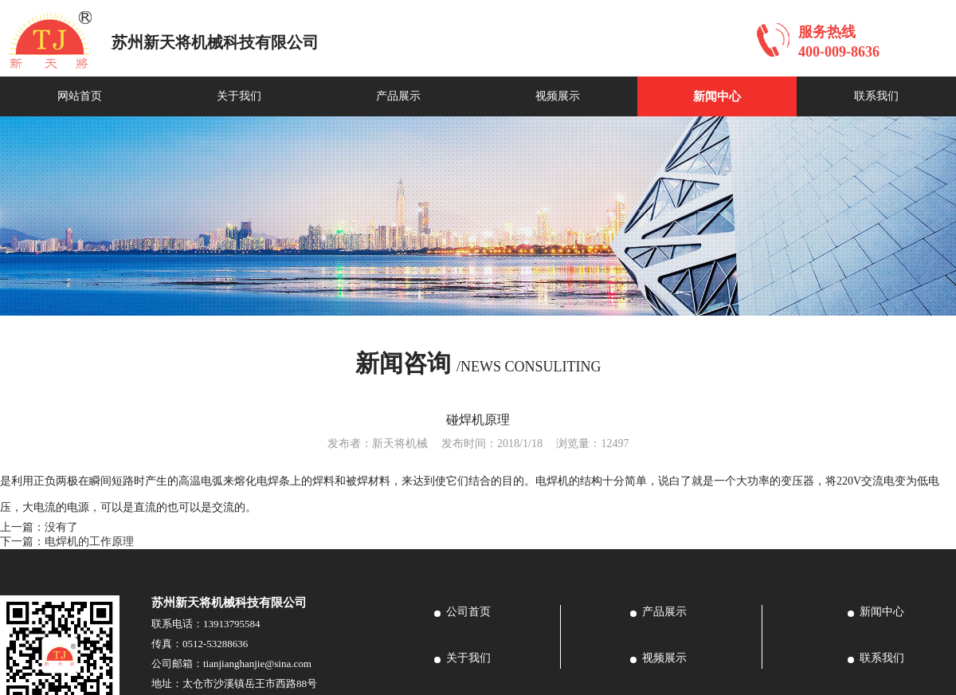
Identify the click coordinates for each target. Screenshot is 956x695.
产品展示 (398, 96)
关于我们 (239, 96)
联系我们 (876, 96)
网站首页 (79, 96)
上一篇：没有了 (39, 527)
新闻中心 (717, 96)
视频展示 (557, 96)
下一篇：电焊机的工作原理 (67, 542)
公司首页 (468, 612)
